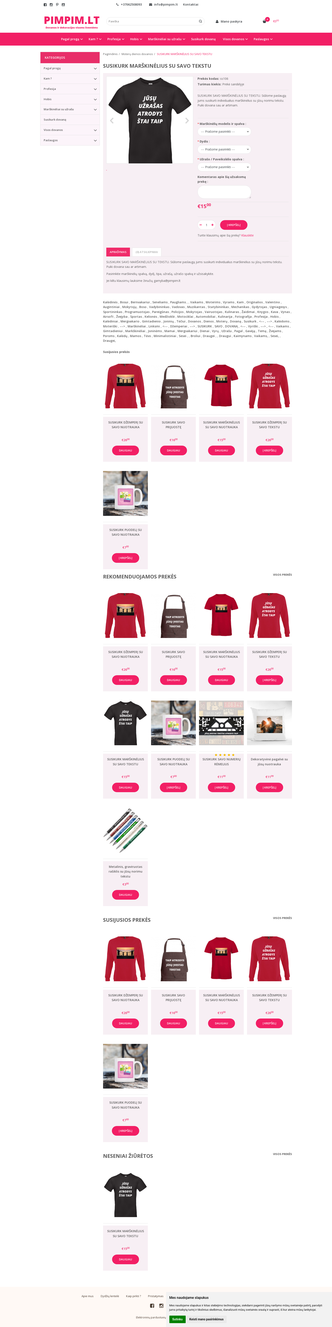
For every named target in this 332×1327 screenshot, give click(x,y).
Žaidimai (248, 312)
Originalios (254, 302)
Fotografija (243, 316)
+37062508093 (129, 4)
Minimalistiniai (165, 336)
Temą (262, 331)
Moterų (221, 321)
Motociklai (185, 316)
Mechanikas (240, 307)
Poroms (108, 336)
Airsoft (108, 316)
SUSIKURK (205, 326)
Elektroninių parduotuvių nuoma (155, 1317)
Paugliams (178, 302)
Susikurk (250, 321)
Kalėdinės (110, 302)
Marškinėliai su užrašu (59, 109)
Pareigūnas (160, 312)
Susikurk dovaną (203, 39)
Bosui (124, 302)
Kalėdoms (282, 321)
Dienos (209, 321)
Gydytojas (259, 307)
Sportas (136, 316)
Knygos (262, 312)
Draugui (225, 336)
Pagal (238, 331)
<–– (261, 321)
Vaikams (196, 302)
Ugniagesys (278, 307)
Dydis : (205, 141)
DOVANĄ (231, 326)
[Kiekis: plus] (213, 225)
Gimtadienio (151, 321)
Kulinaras (232, 312)
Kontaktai (190, 4)
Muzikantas (196, 307)
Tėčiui (180, 321)
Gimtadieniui (113, 331)
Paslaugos (51, 140)
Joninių (168, 321)
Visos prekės (282, 575)
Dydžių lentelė (110, 1296)
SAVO (218, 326)
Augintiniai (111, 307)
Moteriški (110, 326)
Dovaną (235, 321)
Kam (240, 302)
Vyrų (215, 331)
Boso (143, 307)
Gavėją (250, 331)
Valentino (272, 302)
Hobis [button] (134, 39)
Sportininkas (112, 312)
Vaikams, (261, 336)
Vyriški (253, 326)
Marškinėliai (137, 326)
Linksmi (154, 326)
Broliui (195, 336)
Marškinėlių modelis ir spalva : (223, 124)
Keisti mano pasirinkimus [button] (206, 1319)
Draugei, (109, 341)
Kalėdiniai (110, 321)
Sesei (182, 336)
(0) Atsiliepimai (147, 252)
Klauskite (247, 235)
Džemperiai (178, 326)
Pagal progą (52, 68)
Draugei (209, 336)
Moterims (213, 302)
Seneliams (160, 302)
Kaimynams (243, 336)
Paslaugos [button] (261, 39)
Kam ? (48, 78)
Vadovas (178, 307)
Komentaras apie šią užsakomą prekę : (222, 179)
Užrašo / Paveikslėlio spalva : (222, 159)
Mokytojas (194, 312)
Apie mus (88, 1296)
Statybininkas (218, 307)
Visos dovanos (53, 130)
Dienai (204, 331)
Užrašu (226, 331)
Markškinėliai (135, 331)
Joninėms (155, 331)
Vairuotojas (213, 312)
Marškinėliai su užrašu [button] (165, 39)
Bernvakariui (140, 302)
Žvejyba (122, 316)
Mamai (169, 331)
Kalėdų (122, 336)
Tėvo (147, 336)
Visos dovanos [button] (233, 39)
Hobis (274, 316)
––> (269, 321)
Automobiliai (205, 316)
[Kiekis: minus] (201, 225)
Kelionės (151, 316)
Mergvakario (129, 321)
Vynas (285, 312)
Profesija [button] (114, 39)
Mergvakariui (187, 331)
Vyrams (228, 302)
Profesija (261, 316)
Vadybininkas (159, 307)
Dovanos (194, 321)
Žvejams (275, 331)
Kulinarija (225, 316)
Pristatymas (156, 1296)
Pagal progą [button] (70, 39)
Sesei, (274, 336)
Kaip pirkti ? (133, 1296)
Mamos (135, 336)
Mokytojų (129, 307)
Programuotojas (137, 312)
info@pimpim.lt (163, 4)
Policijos (177, 312)
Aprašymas (118, 252)
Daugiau (125, 450)
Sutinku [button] (177, 1319)
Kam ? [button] (93, 39)
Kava (274, 312)
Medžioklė (167, 316)
